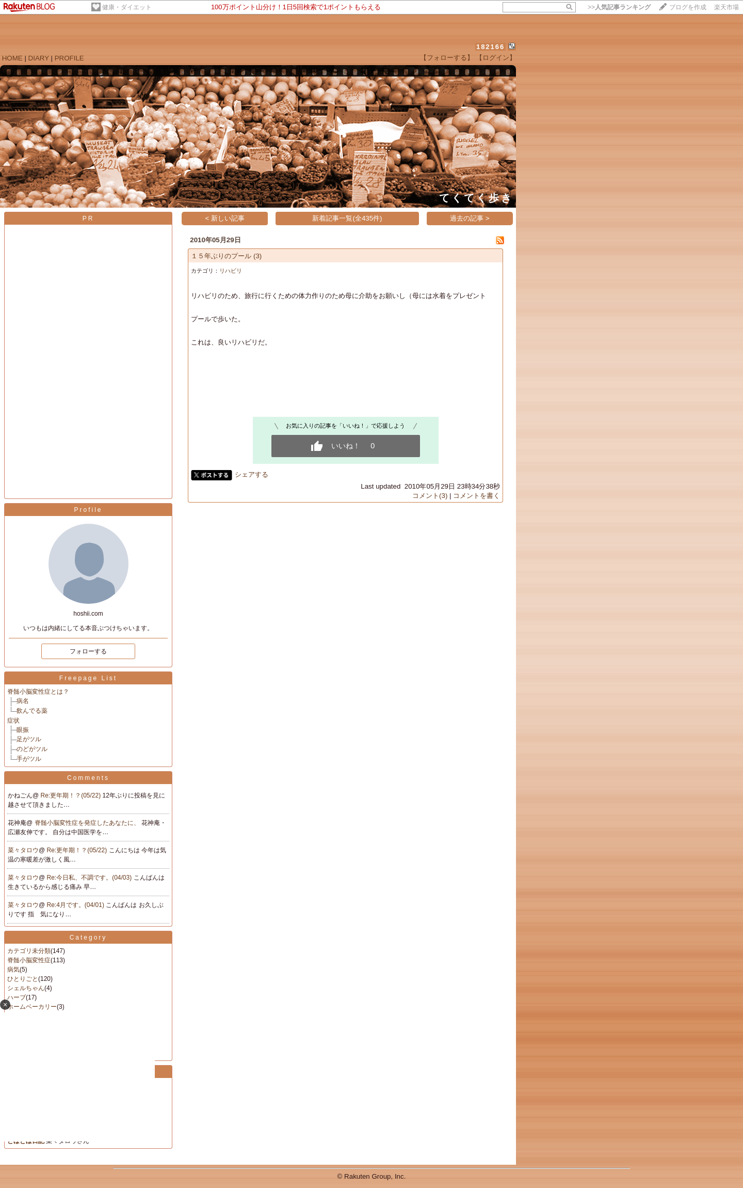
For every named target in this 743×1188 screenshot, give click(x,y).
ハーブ (16, 997)
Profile (88, 509)
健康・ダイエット (127, 7)
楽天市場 (726, 7)
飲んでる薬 (32, 710)
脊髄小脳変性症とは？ (38, 691)
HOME (12, 58)
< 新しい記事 (225, 218)
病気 (13, 969)
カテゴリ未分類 (29, 951)
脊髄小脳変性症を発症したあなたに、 (88, 822)
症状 (13, 720)
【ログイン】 (496, 57)
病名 (23, 701)
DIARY (38, 58)
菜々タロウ (23, 850)
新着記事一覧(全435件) (347, 218)
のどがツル (32, 749)
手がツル (29, 758)
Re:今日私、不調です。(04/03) (90, 877)
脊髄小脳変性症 (29, 960)
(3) (257, 256)
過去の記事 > (470, 218)
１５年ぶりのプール (221, 256)
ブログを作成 (687, 7)
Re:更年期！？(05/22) (72, 795)
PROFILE (69, 58)
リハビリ (230, 271)
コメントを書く (476, 495)
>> (619, 7)
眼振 (23, 729)
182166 (490, 47)
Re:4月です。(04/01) (76, 905)
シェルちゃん (25, 988)
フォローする (88, 651)
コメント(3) (429, 495)
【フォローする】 (447, 57)
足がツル (29, 739)
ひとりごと (22, 978)
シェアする (251, 474)
